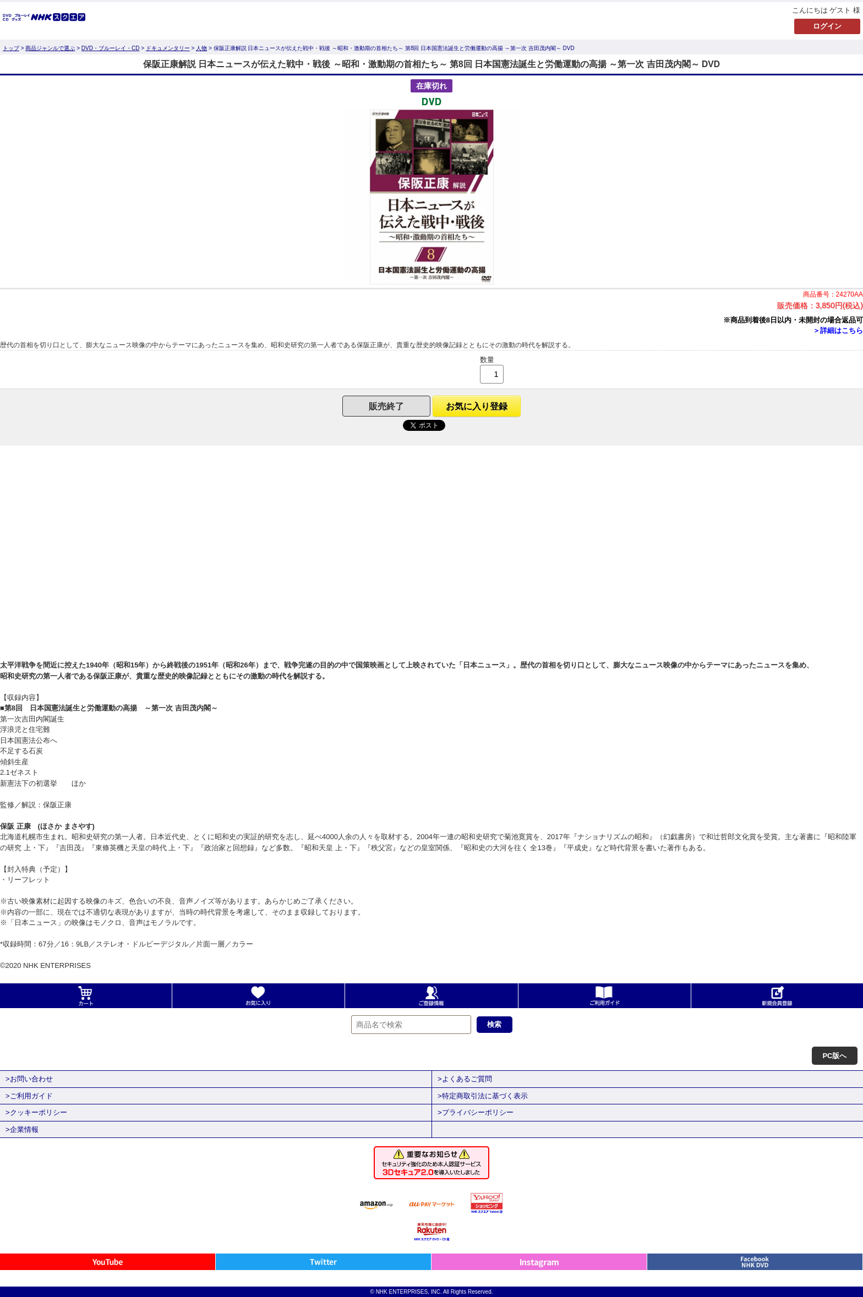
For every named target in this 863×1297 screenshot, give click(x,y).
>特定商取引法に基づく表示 (483, 1096)
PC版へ (834, 1056)
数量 (487, 359)
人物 (201, 48)
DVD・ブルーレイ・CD (110, 48)
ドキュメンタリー (168, 48)
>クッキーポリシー (36, 1112)
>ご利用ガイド (29, 1096)
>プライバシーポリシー (476, 1112)
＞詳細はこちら (838, 330)
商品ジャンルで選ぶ (50, 48)
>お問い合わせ (29, 1079)
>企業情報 (22, 1129)
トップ (11, 48)
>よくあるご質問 (465, 1079)
